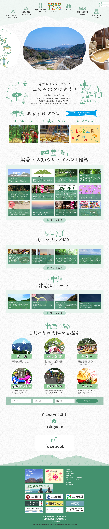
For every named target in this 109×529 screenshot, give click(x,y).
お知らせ (68, 469)
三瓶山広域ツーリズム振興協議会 (74, 477)
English (104, 3)
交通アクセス (69, 471)
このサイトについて (71, 473)
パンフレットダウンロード (72, 479)
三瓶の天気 (68, 482)
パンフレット (105, 6)
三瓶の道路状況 (69, 484)
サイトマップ (69, 475)
